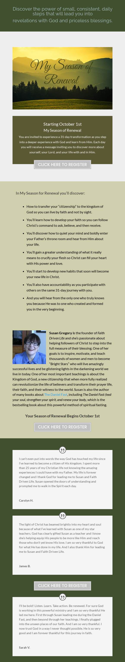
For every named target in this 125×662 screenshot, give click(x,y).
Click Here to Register (62, 165)
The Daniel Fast (55, 394)
